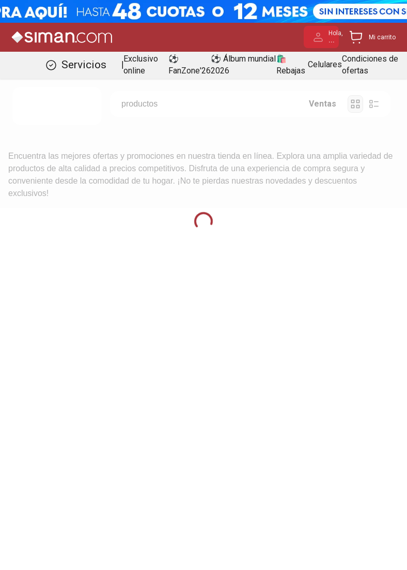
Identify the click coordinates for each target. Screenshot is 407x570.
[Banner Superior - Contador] (203, 11)
